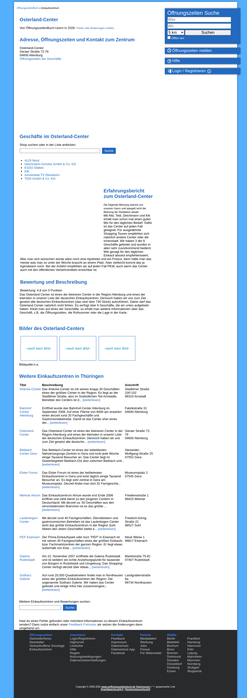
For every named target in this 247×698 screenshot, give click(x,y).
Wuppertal (194, 671)
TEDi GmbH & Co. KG (40, 178)
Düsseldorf (174, 664)
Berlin (171, 638)
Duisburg (173, 667)
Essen (171, 671)
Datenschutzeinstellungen (88, 660)
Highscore (77, 642)
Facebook (118, 653)
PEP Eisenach (30, 537)
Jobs (143, 646)
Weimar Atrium (30, 495)
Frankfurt (193, 638)
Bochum (172, 646)
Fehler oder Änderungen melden (95, 28)
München (193, 660)
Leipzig (192, 653)
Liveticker (76, 646)
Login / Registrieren (186, 71)
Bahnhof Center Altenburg (26, 411)
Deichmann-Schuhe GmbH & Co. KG (50, 164)
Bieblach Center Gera (28, 451)
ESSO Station (34, 167)
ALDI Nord (32, 160)
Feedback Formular (82, 624)
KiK (27, 171)
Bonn (170, 649)
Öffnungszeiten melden (189, 51)
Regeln (75, 653)
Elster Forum (29, 472)
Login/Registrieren (83, 638)
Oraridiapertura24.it (112, 689)
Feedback (118, 638)
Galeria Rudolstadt (27, 558)
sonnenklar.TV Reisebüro (42, 175)
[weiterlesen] (91, 400)
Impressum (119, 642)
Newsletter (36, 642)
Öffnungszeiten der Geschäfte (40, 59)
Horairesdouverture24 (137, 689)
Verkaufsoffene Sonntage (47, 646)
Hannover (194, 646)
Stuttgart (193, 667)
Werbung (146, 642)
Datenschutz (120, 646)
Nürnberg (193, 664)
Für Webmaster (151, 653)
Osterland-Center (27, 432)
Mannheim (194, 656)
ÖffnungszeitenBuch (28, 8)
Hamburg (193, 642)
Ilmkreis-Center (30, 389)
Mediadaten (148, 638)
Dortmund (174, 656)
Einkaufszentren (40, 649)
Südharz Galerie (25, 577)
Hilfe (173, 61)
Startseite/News (40, 638)
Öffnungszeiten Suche (193, 13)
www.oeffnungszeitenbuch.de (118, 686)
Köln (190, 649)
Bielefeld (173, 642)
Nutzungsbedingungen (85, 656)
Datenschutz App (123, 649)
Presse (145, 649)
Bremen (172, 653)
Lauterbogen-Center (29, 519)
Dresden (173, 660)
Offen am (177, 38)
